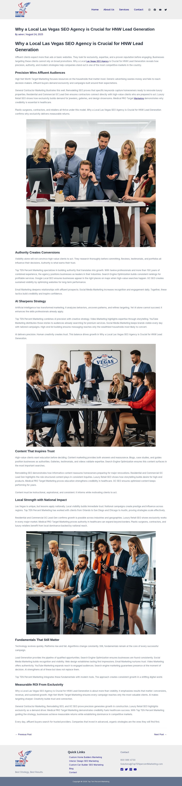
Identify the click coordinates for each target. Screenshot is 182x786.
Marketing (139, 98)
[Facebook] (155, 10)
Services (124, 9)
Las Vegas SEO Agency (98, 61)
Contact (138, 9)
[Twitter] (166, 10)
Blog (70, 768)
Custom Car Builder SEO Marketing (85, 764)
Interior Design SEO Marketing (83, 760)
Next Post (160, 734)
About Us (109, 9)
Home (95, 9)
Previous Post (23, 734)
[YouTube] (160, 10)
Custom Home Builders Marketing (85, 756)
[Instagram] (149, 10)
